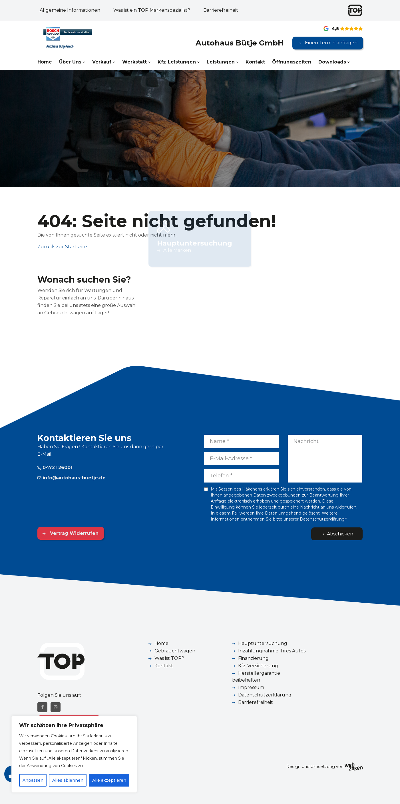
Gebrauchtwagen (174, 651)
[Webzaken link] (354, 766)
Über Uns (70, 62)
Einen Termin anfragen (330, 42)
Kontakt (255, 62)
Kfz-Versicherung (258, 665)
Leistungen (221, 62)
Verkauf (101, 62)
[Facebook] (42, 707)
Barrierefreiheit (220, 10)
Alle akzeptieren (109, 780)
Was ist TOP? (169, 658)
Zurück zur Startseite (62, 246)
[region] (74, 754)
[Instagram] (56, 707)
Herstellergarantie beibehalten (256, 676)
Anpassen (33, 780)
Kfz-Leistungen (177, 62)
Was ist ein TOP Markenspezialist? (151, 10)
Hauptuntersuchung (262, 643)
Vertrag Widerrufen (74, 533)
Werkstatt (134, 62)
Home (44, 62)
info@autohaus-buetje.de (71, 478)
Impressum (251, 687)
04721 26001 (55, 467)
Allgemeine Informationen (70, 10)
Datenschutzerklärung (265, 695)
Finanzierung (253, 658)
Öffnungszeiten (291, 62)
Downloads (332, 62)
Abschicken (340, 534)
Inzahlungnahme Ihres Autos (271, 651)
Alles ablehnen (67, 780)
